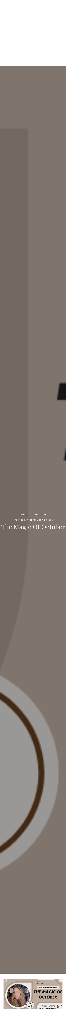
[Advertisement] (33, 33)
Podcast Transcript (33, 515)
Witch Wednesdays (33, 12)
